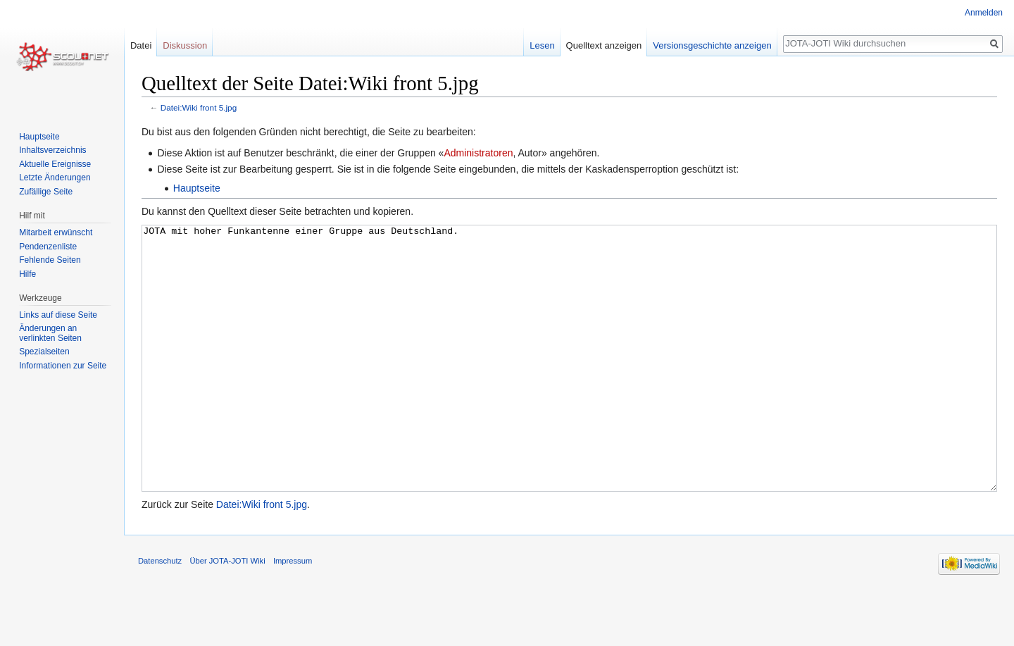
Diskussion (185, 45)
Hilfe (27, 274)
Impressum (292, 613)
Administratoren (478, 153)
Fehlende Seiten (49, 260)
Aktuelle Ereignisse (55, 164)
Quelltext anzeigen (604, 45)
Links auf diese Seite (58, 315)
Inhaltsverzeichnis (52, 150)
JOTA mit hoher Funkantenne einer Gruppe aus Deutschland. (569, 385)
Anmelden (984, 13)
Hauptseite (196, 188)
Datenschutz (160, 613)
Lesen (542, 45)
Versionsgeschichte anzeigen (712, 45)
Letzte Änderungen (54, 177)
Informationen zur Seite (62, 366)
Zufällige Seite (46, 192)
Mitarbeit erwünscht (55, 232)
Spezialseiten (44, 351)
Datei (140, 45)
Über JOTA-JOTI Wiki (227, 613)
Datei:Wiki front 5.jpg (199, 107)
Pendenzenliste (48, 246)
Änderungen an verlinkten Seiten (50, 333)
